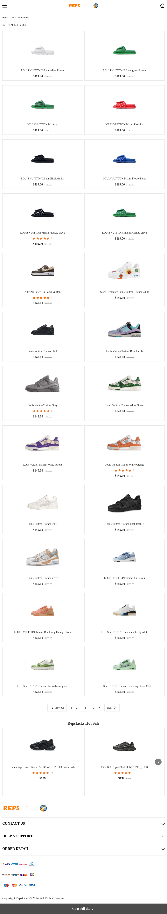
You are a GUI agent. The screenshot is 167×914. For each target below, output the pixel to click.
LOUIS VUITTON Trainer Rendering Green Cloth (124, 686)
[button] (4, 6)
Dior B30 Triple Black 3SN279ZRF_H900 (124, 767)
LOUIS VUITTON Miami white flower (42, 70)
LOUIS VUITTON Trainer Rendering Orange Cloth (42, 632)
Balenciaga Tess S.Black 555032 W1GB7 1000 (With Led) (42, 767)
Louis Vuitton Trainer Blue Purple (124, 351)
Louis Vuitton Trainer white (42, 524)
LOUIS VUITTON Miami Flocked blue (124, 178)
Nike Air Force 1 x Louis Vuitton (42, 292)
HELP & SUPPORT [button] (83, 836)
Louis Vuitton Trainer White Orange (124, 464)
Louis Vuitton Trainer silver (42, 578)
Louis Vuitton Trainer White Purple (42, 464)
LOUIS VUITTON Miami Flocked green (124, 232)
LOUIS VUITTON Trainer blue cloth (124, 578)
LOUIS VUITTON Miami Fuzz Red (124, 124)
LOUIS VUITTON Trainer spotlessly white (124, 632)
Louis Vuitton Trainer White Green (124, 405)
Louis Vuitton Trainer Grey (42, 405)
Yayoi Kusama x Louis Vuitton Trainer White (124, 292)
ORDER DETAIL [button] (83, 849)
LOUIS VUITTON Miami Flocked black (42, 232)
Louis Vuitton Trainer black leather (124, 524)
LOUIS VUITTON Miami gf (42, 124)
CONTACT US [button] (83, 824)
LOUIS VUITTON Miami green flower (124, 70)
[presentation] (158, 762)
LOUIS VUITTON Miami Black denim (42, 178)
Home (5, 17)
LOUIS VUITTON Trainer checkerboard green (42, 686)
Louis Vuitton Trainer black (42, 351)
